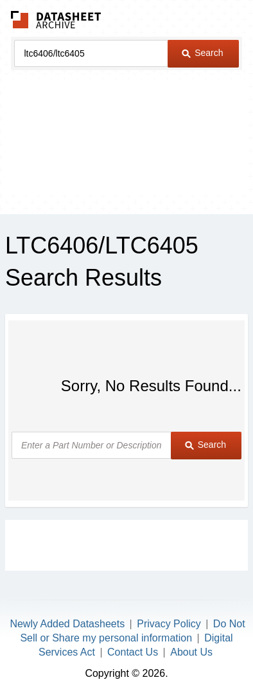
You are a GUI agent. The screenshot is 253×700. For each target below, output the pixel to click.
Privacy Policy (169, 623)
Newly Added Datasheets (67, 623)
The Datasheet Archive (56, 19)
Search (202, 53)
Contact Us (132, 652)
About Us (191, 652)
